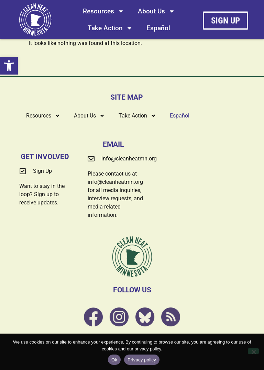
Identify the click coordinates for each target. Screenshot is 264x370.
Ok (114, 359)
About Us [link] (156, 11)
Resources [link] (103, 11)
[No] (253, 351)
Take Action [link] (110, 28)
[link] (9, 66)
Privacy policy (142, 359)
